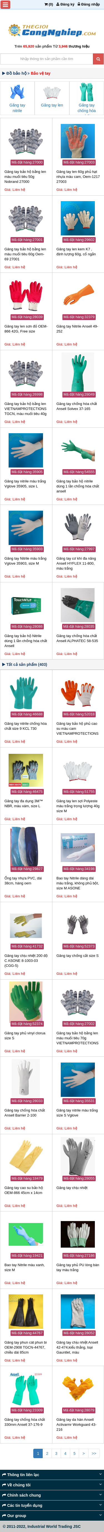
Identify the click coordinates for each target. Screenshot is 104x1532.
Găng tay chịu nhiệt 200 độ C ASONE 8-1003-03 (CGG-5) (26, 961)
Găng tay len (52, 105)
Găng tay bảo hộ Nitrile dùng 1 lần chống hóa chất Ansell (25, 641)
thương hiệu (79, 46)
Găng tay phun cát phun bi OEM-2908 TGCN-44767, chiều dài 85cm (25, 1347)
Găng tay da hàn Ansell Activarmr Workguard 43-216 (77, 1424)
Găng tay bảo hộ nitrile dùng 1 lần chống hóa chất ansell (78, 486)
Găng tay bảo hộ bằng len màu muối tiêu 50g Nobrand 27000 (25, 177)
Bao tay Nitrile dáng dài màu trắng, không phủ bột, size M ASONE (78, 883)
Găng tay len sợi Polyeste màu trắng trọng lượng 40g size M (78, 806)
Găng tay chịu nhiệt (72, 1188)
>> (94, 1453)
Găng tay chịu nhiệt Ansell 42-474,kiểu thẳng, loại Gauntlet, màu (77, 1347)
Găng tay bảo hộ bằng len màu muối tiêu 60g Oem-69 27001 (25, 254)
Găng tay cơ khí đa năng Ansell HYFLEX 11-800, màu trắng (76, 563)
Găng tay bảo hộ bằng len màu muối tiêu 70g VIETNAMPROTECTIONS (78, 1038)
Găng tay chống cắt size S (78, 956)
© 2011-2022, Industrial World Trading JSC (42, 1526)
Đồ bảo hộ (16, 73)
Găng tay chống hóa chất (87, 110)
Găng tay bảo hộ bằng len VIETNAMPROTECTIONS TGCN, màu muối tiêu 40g (25, 409)
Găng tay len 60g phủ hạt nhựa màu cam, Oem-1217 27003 (78, 177)
